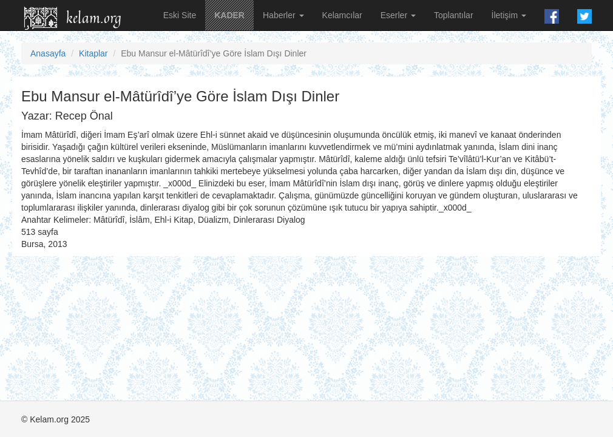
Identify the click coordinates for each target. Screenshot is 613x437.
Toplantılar (453, 15)
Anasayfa (48, 53)
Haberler (283, 15)
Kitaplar (93, 53)
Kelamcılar (342, 15)
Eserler (398, 15)
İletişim (509, 15)
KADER (229, 15)
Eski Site (179, 15)
